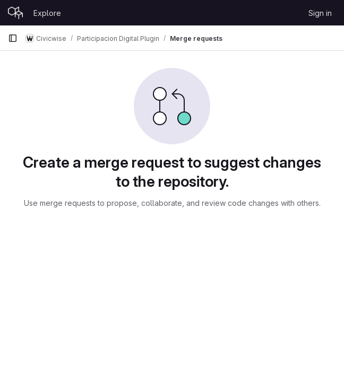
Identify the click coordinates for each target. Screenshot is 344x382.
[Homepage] (15, 12)
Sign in (320, 13)
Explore (47, 13)
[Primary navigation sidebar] (12, 38)
